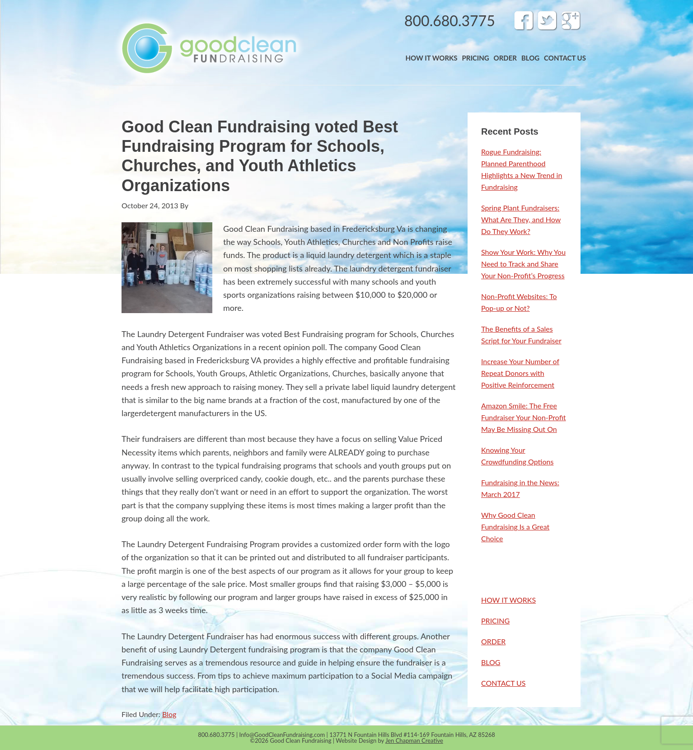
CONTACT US (503, 683)
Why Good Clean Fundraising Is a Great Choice (515, 527)
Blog (169, 714)
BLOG (491, 662)
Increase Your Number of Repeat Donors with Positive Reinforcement (520, 373)
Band (208, 48)
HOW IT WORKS (508, 599)
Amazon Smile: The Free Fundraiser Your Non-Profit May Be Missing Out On (523, 417)
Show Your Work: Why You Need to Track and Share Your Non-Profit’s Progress (523, 264)
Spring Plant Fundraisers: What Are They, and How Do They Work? (521, 219)
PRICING (495, 620)
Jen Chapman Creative (414, 740)
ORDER (493, 641)
